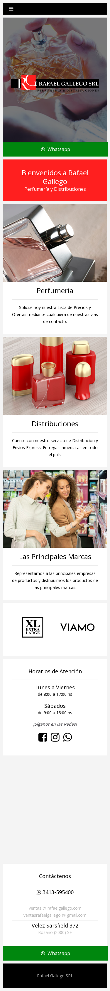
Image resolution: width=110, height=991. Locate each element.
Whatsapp (55, 149)
